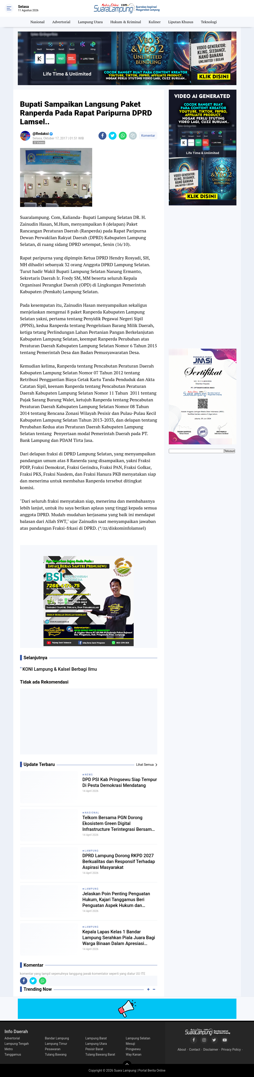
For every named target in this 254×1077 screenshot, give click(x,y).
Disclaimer (210, 1049)
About (182, 1049)
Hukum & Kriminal (125, 21)
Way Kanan (133, 1054)
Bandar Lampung (57, 1038)
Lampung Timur (56, 1043)
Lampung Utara (90, 21)
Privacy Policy (231, 1049)
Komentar (148, 135)
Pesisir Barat (94, 1049)
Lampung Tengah (17, 1043)
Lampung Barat (96, 1038)
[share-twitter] (113, 136)
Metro (9, 1049)
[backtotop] (127, 1065)
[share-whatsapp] (123, 136)
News (89, 774)
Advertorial (61, 21)
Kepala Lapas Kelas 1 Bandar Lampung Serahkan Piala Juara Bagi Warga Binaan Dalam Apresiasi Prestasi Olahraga (118, 937)
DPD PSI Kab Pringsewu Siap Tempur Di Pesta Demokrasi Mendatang (119, 782)
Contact (194, 1049)
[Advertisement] (88, 723)
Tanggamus (13, 1054)
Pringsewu (133, 1049)
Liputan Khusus (180, 21)
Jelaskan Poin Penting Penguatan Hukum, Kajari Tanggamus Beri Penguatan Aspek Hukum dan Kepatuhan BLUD (116, 899)
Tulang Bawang (55, 1054)
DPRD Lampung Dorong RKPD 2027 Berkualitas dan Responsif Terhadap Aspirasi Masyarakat (118, 861)
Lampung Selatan (138, 1038)
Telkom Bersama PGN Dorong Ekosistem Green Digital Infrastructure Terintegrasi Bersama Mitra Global (118, 823)
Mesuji (130, 1043)
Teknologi (209, 21)
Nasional (37, 21)
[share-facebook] (102, 136)
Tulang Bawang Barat (100, 1054)
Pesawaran (52, 1049)
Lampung (92, 851)
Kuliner (155, 21)
